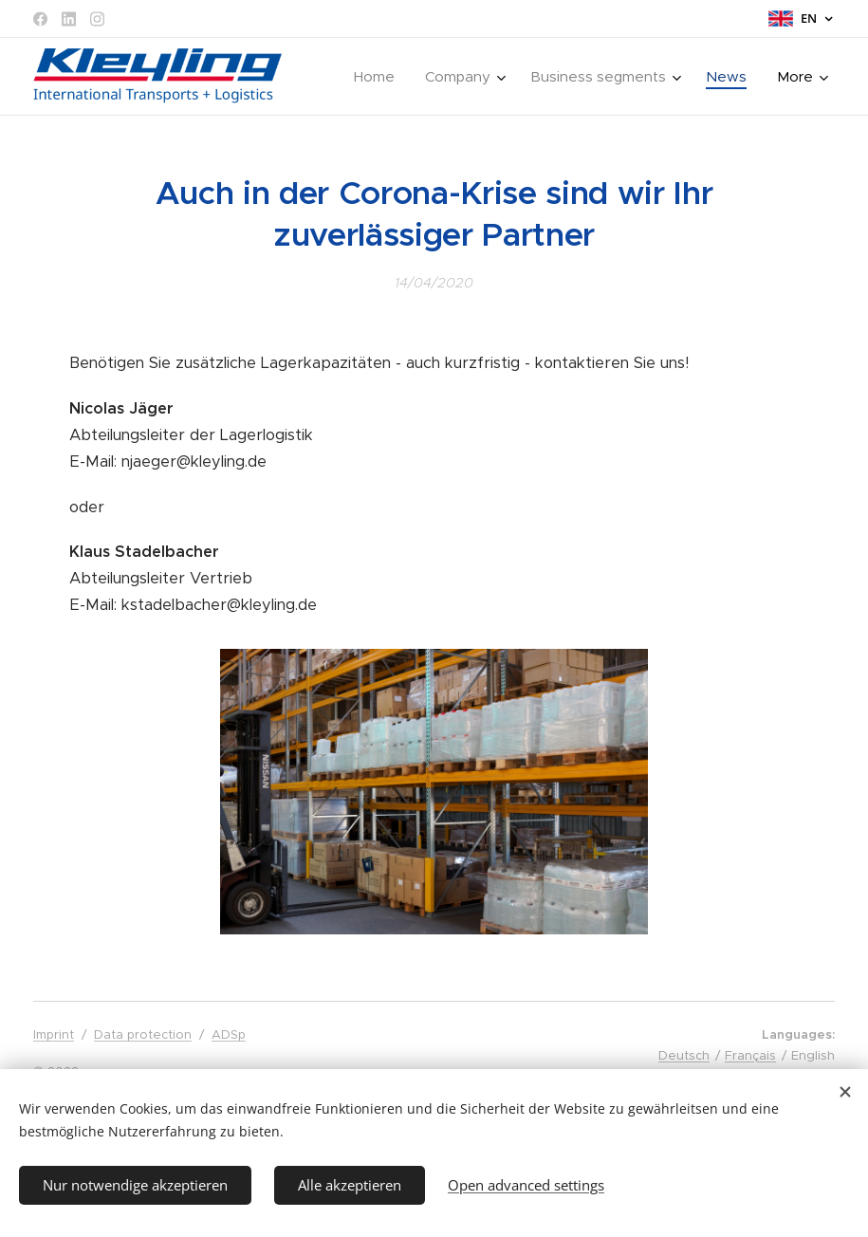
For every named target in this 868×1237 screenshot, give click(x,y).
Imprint (53, 1034)
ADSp (229, 1034)
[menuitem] (379, 77)
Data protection (143, 1034)
